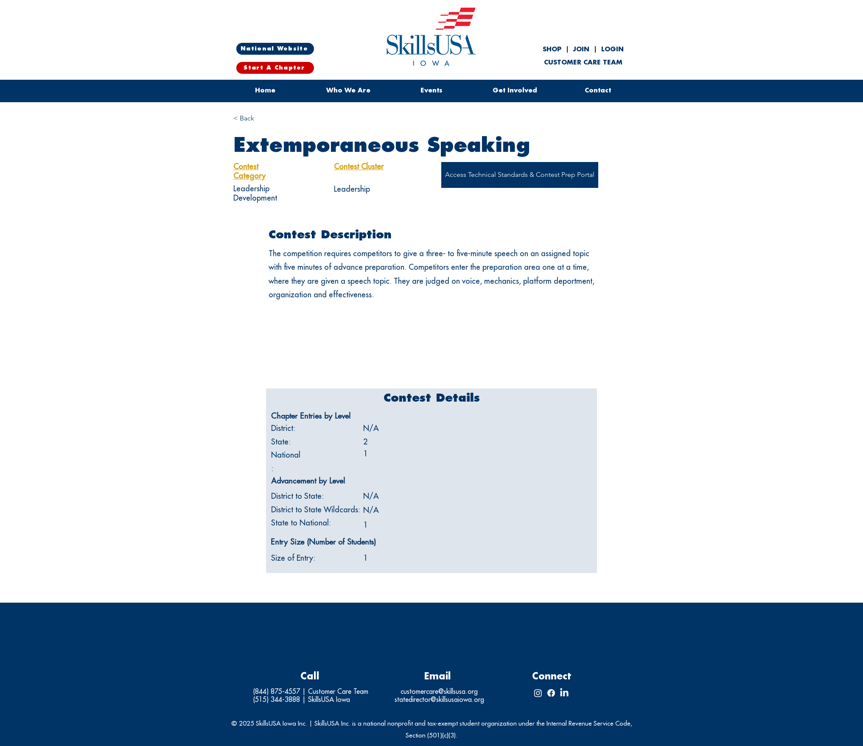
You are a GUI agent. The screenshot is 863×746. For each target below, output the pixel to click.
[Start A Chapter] (275, 68)
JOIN (581, 49)
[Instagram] (538, 693)
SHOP (553, 49)
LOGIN (612, 49)
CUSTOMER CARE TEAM (583, 62)
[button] (431, 90)
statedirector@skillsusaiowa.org (439, 699)
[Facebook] (551, 693)
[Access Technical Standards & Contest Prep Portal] (519, 175)
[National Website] (275, 49)
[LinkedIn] (564, 693)
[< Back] (263, 118)
